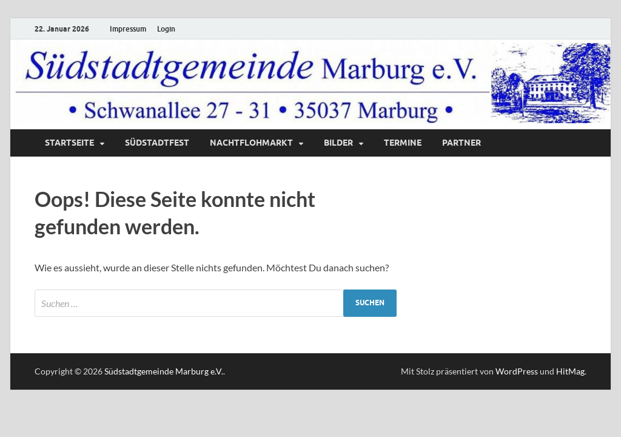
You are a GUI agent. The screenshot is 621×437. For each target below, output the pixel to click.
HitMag (570, 371)
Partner (461, 142)
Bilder (338, 142)
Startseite (69, 142)
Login (166, 28)
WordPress (516, 371)
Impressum (128, 28)
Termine (402, 142)
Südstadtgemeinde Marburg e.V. (163, 371)
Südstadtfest (157, 142)
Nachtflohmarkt (251, 142)
